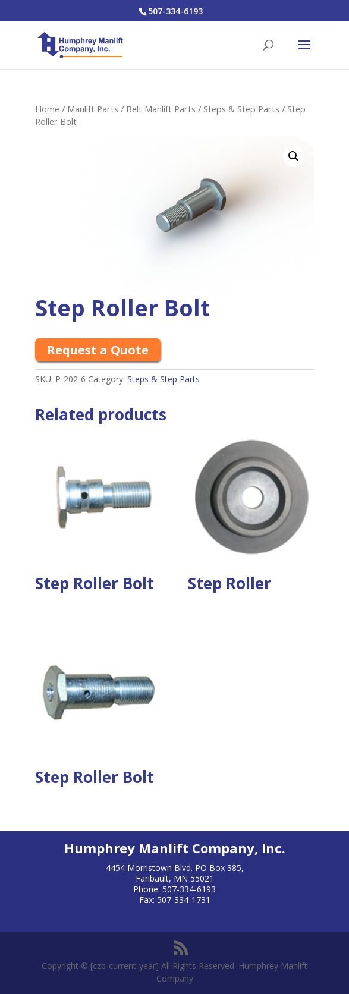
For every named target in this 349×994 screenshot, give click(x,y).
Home (47, 109)
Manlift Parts (92, 109)
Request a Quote (98, 350)
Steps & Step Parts (241, 109)
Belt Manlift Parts (161, 109)
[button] (293, 156)
